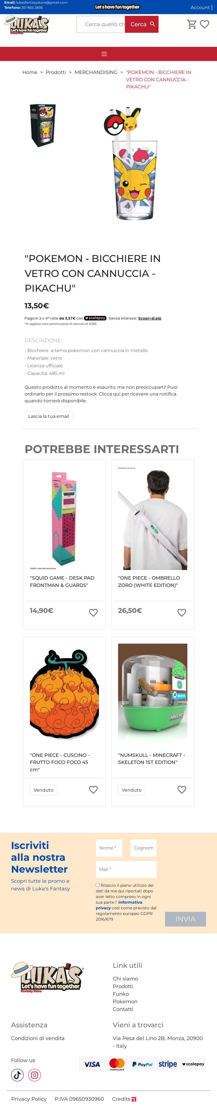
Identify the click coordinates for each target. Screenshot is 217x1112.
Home (29, 72)
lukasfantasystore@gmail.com (42, 2)
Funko (121, 994)
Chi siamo (125, 979)
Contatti (123, 1009)
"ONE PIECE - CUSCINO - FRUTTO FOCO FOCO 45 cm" (60, 762)
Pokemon (125, 1002)
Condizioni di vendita (38, 1038)
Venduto (43, 790)
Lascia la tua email (48, 416)
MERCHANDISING (96, 72)
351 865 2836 (32, 7)
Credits (124, 1099)
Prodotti (56, 72)
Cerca (139, 24)
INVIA (185, 919)
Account (200, 7)
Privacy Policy (29, 1099)
